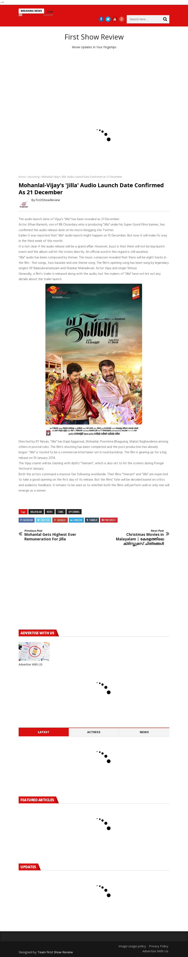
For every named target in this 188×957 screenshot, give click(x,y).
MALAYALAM (36, 511)
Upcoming (34, 177)
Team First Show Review (55, 952)
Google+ (61, 520)
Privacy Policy (158, 946)
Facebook (28, 520)
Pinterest (110, 520)
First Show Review (94, 37)
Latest (43, 732)
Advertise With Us (155, 951)
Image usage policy (132, 946)
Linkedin (77, 520)
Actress (93, 732)
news (50, 511)
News (144, 732)
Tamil (61, 511)
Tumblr (93, 520)
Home (22, 177)
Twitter (45, 520)
